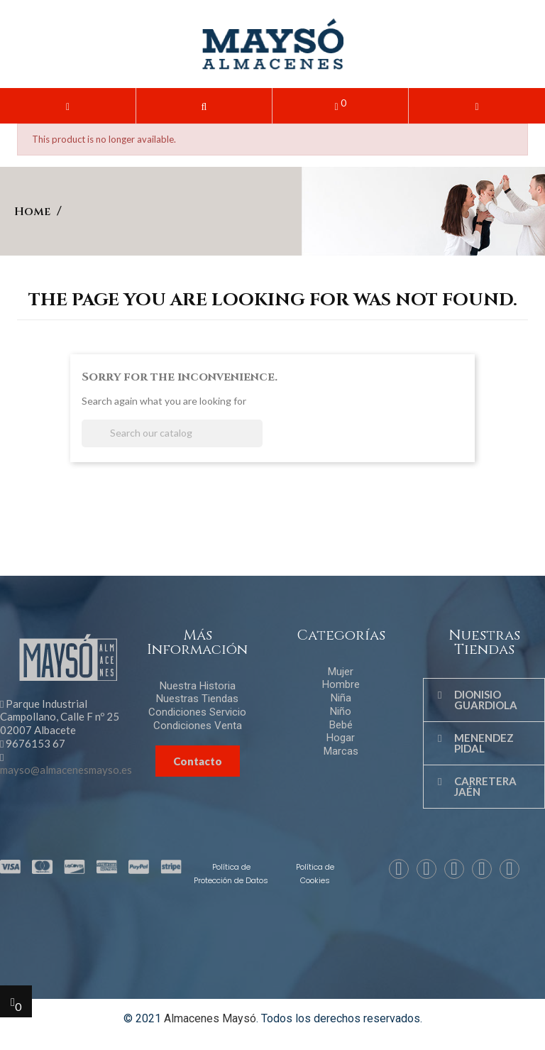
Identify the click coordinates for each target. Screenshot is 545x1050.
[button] (204, 106)
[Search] (172, 433)
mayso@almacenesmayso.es (66, 769)
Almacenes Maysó (210, 1018)
